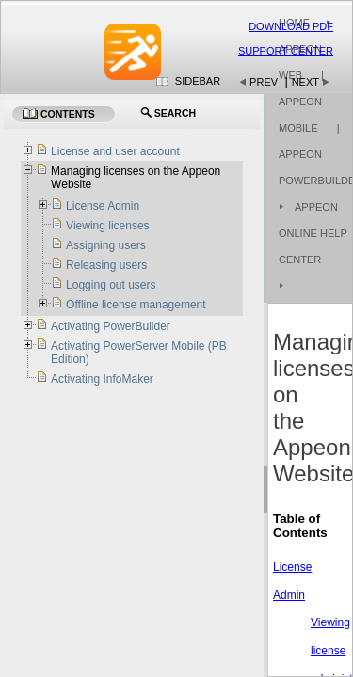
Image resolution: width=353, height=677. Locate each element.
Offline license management (136, 304)
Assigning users (106, 245)
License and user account (115, 151)
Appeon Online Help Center (313, 233)
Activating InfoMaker (102, 379)
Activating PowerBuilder (110, 326)
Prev (263, 81)
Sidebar (197, 81)
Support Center (285, 50)
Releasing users (106, 265)
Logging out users (110, 284)
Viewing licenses (108, 225)
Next (305, 81)
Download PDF (291, 26)
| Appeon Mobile (301, 102)
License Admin (102, 206)
